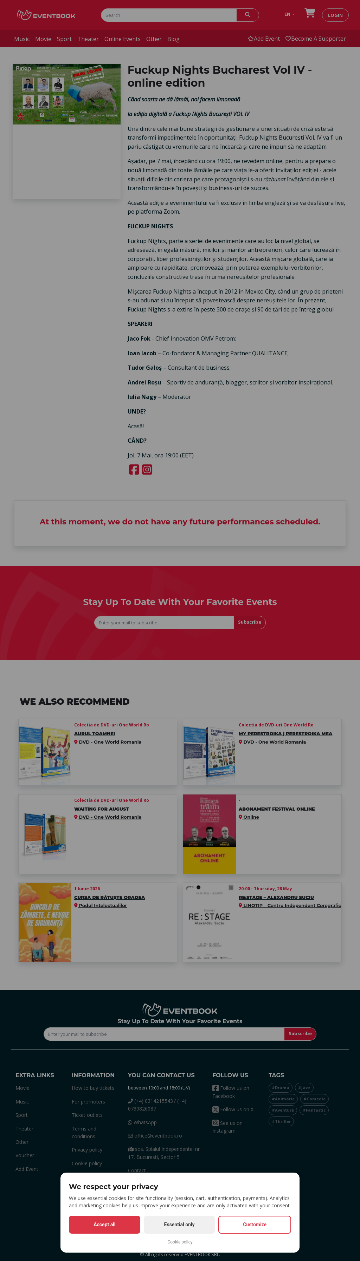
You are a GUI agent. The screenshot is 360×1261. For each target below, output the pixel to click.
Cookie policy (179, 1242)
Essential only (179, 1224)
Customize (254, 1224)
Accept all (104, 1224)
